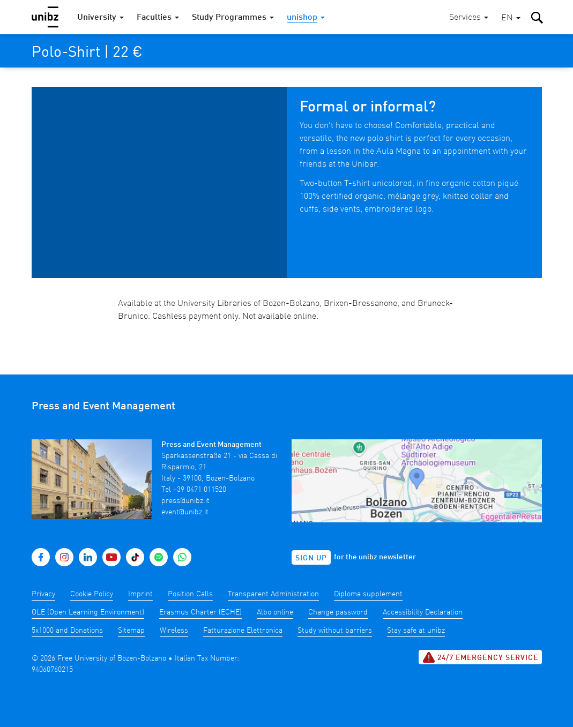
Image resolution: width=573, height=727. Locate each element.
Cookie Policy (91, 594)
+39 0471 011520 (199, 489)
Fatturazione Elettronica (242, 630)
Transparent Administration (273, 594)
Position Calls (190, 594)
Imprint (140, 594)
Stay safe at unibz (416, 630)
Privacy (43, 594)
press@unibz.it (185, 501)
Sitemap (131, 630)
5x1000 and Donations (67, 630)
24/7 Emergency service (480, 657)
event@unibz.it (185, 512)
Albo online (275, 612)
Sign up (311, 558)
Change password (338, 612)
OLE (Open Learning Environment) (88, 612)
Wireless (174, 630)
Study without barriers (334, 630)
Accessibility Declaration (423, 612)
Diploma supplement (368, 594)
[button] (510, 18)
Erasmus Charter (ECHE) (200, 612)
